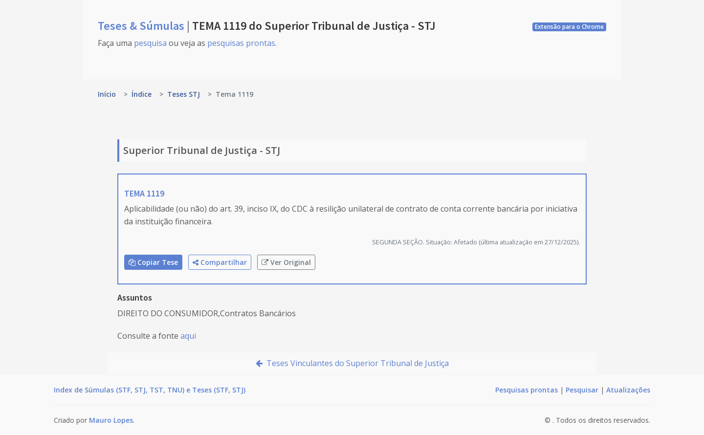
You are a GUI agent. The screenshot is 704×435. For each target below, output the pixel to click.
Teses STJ (183, 94)
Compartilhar (220, 262)
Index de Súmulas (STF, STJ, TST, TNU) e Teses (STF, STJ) (149, 389)
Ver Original (286, 262)
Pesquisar (582, 389)
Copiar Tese (153, 262)
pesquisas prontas (241, 43)
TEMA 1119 (144, 193)
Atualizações (628, 389)
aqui (188, 335)
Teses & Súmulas (142, 25)
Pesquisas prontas (526, 389)
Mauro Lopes (111, 420)
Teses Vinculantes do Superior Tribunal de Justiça (352, 363)
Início (107, 94)
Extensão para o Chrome (569, 26)
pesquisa (150, 43)
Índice (142, 94)
